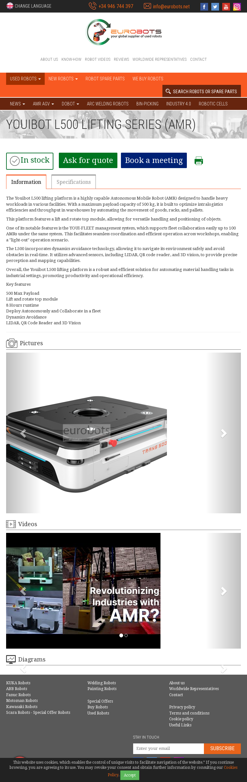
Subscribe (222, 748)
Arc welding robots (108, 103)
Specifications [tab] (74, 182)
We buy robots (148, 78)
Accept (130, 775)
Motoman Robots (22, 700)
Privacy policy (182, 707)
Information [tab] (26, 182)
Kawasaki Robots (21, 707)
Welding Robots (101, 683)
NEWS (17, 103)
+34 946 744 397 (115, 6)
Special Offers (100, 701)
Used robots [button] (25, 78)
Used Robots (98, 713)
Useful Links (180, 725)
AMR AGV (43, 103)
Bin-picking (147, 103)
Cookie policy (181, 719)
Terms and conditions (189, 713)
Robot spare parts (105, 78)
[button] (28, 6)
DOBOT (70, 103)
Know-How (71, 59)
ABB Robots (16, 689)
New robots (63, 78)
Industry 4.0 (178, 103)
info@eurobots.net (171, 7)
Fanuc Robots (18, 695)
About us (49, 59)
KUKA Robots (18, 683)
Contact (198, 59)
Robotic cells (213, 103)
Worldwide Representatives (160, 59)
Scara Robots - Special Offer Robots (38, 712)
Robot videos (97, 59)
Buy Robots (97, 707)
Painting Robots (101, 689)
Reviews (121, 59)
